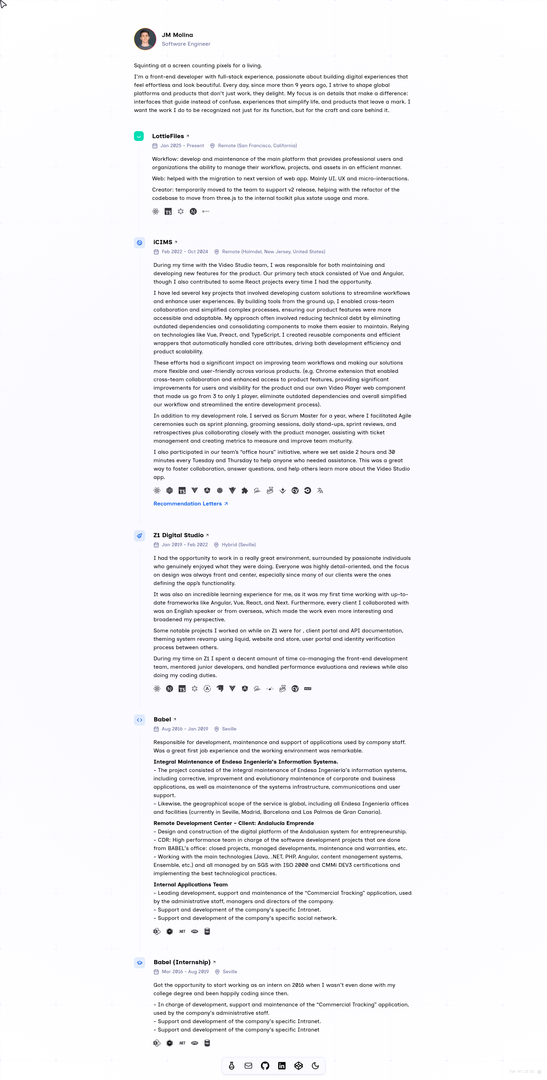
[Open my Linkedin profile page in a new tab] (282, 1065)
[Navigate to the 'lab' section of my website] (231, 1065)
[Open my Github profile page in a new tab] (265, 1065)
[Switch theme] (315, 1066)
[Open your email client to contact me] (248, 1065)
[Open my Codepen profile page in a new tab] (298, 1065)
